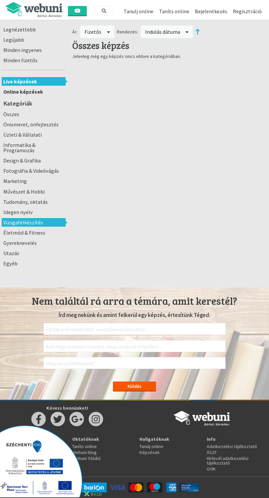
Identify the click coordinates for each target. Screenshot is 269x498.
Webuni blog (84, 452)
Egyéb (10, 263)
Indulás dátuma (167, 31)
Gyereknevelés (20, 243)
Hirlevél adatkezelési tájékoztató (227, 460)
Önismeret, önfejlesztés (31, 124)
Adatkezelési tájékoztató (232, 446)
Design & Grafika (22, 160)
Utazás (11, 253)
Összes (11, 114)
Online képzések (23, 91)
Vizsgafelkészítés (23, 222)
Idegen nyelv (18, 212)
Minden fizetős (20, 60)
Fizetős (97, 31)
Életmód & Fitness (24, 232)
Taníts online (174, 11)
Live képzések (20, 81)
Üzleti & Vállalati (22, 134)
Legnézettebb (19, 29)
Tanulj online (138, 11)
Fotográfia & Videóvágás (31, 170)
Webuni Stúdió (86, 458)
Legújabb (13, 39)
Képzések (149, 452)
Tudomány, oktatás (25, 202)
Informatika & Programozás (19, 148)
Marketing (15, 181)
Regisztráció (247, 11)
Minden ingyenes (22, 50)
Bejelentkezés (211, 11)
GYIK (211, 469)
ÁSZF (212, 452)
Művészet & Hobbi (24, 191)
